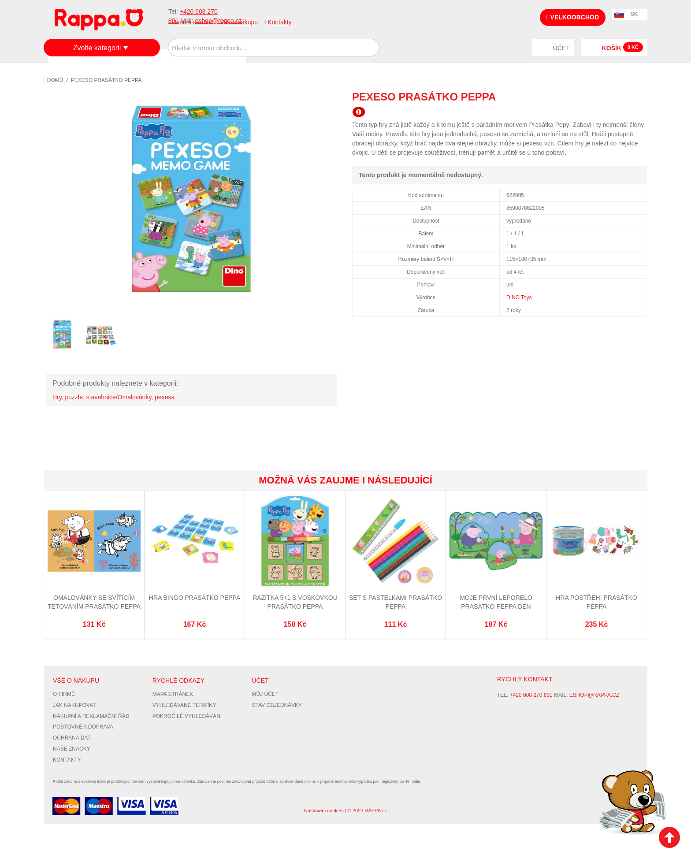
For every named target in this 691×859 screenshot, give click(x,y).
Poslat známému (603, 96)
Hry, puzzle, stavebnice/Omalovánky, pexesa (113, 397)
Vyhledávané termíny (184, 705)
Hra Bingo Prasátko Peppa (194, 597)
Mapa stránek (172, 694)
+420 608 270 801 (531, 695)
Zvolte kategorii (97, 48)
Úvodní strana (191, 22)
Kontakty (279, 22)
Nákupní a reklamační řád (91, 716)
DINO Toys (519, 297)
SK (634, 14)
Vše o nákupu (239, 22)
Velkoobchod (572, 17)
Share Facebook (621, 96)
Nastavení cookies (324, 810)
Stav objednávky (277, 705)
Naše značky (71, 749)
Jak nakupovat (74, 705)
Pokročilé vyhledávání (187, 716)
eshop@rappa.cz (594, 695)
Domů (53, 80)
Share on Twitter (638, 96)
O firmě (64, 694)
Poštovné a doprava (83, 727)
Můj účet (265, 694)
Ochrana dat (72, 738)
